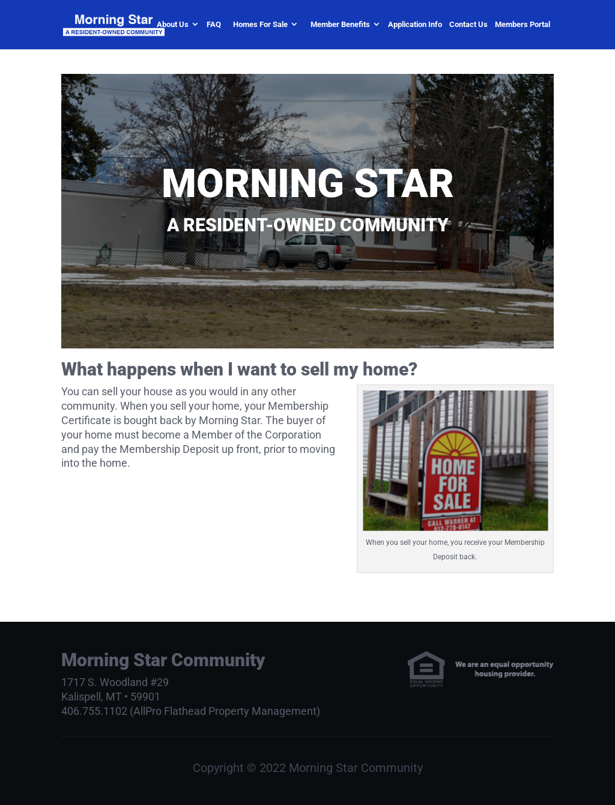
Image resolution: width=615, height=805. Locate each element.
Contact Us (468, 24)
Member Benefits (340, 24)
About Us (173, 24)
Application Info (415, 24)
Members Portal (522, 24)
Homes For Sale (260, 24)
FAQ (214, 24)
